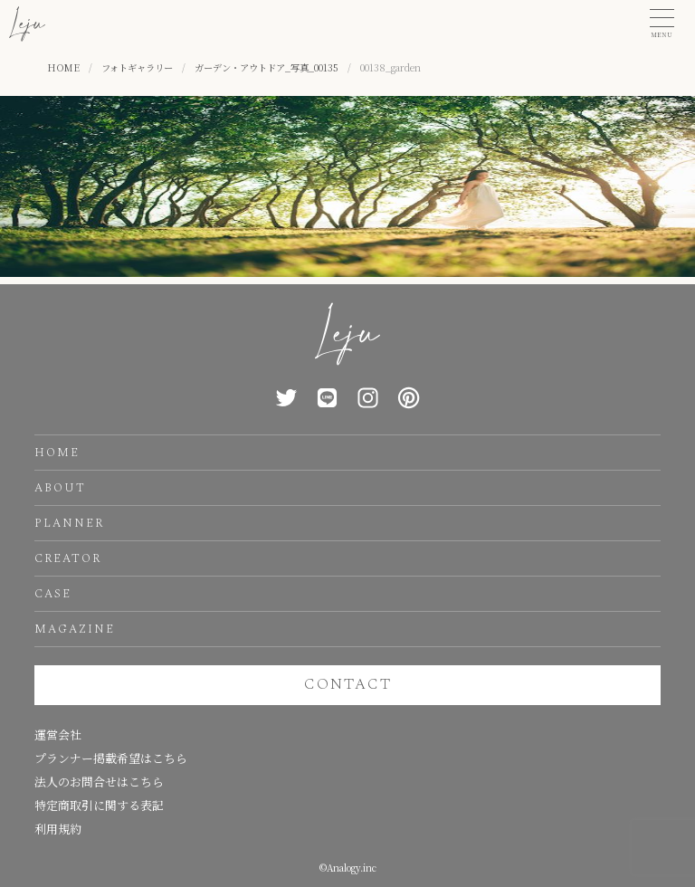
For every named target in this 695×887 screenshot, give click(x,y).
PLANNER (69, 523)
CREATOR (67, 558)
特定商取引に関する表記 (99, 805)
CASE (52, 594)
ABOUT (60, 488)
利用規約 (57, 828)
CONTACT (348, 684)
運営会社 (57, 734)
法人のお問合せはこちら (99, 781)
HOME (57, 453)
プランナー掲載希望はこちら (110, 758)
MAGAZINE (74, 629)
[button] (662, 24)
